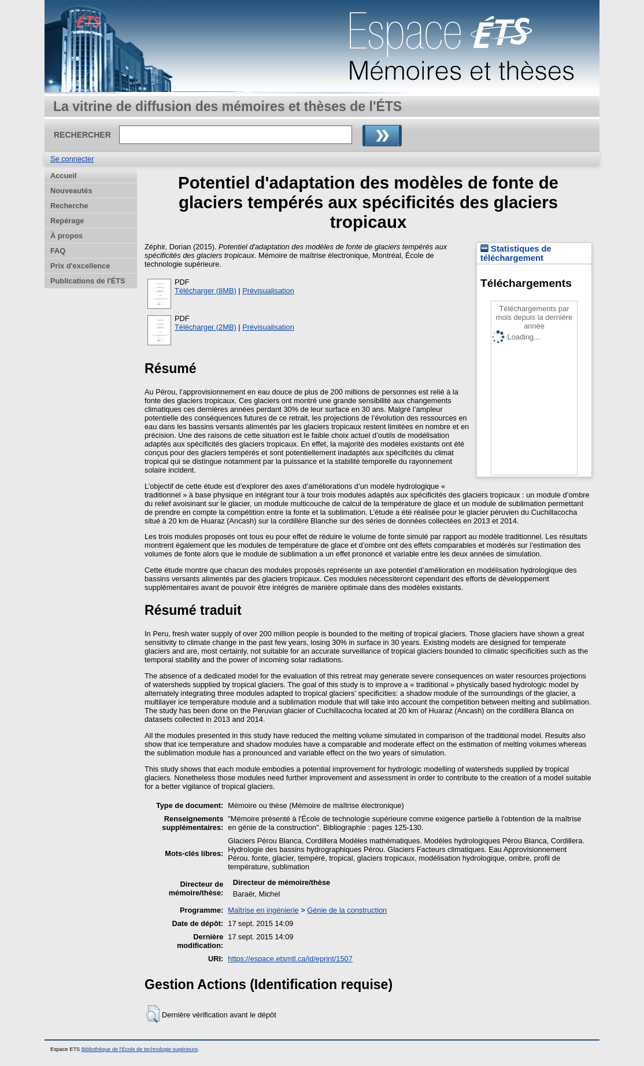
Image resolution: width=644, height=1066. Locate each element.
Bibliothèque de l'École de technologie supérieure (140, 1049)
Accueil (63, 175)
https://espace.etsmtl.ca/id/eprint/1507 (290, 958)
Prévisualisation (268, 290)
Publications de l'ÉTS (87, 280)
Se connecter (72, 158)
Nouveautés (71, 190)
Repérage (67, 220)
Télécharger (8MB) (205, 290)
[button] (153, 1014)
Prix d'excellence (80, 265)
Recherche (69, 205)
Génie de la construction (347, 910)
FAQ (57, 250)
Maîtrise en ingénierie (263, 910)
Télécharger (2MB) (205, 327)
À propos (66, 235)
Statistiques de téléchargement (516, 253)
